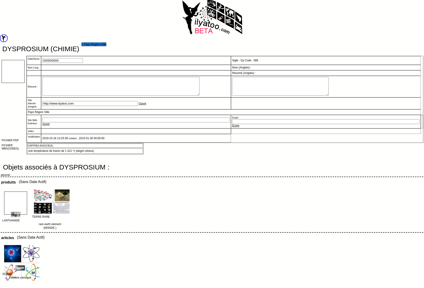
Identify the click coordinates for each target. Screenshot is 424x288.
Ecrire (235, 129)
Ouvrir (142, 107)
